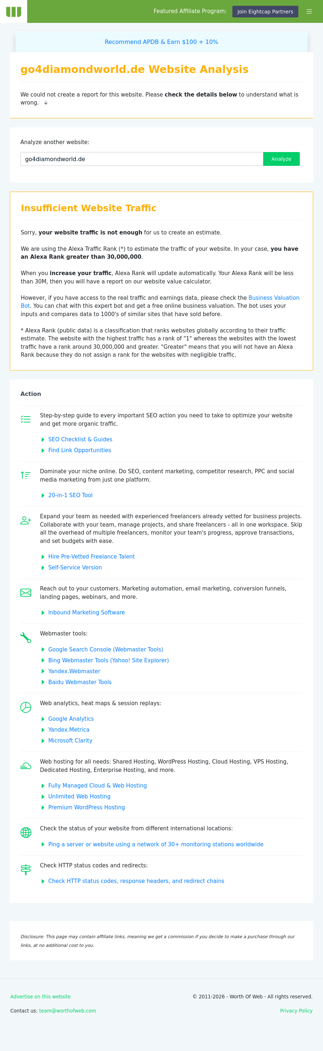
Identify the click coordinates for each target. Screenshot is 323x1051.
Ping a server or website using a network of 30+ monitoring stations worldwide (156, 844)
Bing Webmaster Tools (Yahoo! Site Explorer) (108, 660)
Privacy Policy (296, 1011)
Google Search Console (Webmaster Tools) (105, 649)
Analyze (281, 159)
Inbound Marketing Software (86, 612)
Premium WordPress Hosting (86, 807)
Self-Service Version (75, 567)
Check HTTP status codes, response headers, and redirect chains (136, 881)
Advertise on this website (41, 996)
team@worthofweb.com (67, 1011)
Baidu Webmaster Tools (80, 682)
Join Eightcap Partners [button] (265, 12)
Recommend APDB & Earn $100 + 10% (161, 41)
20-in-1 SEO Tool (70, 495)
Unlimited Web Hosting (79, 796)
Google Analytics (71, 719)
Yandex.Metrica (69, 730)
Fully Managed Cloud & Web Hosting (97, 785)
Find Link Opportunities (79, 450)
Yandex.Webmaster (74, 671)
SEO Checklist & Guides (80, 439)
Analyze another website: (54, 142)
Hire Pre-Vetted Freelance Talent (91, 556)
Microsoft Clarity (70, 740)
